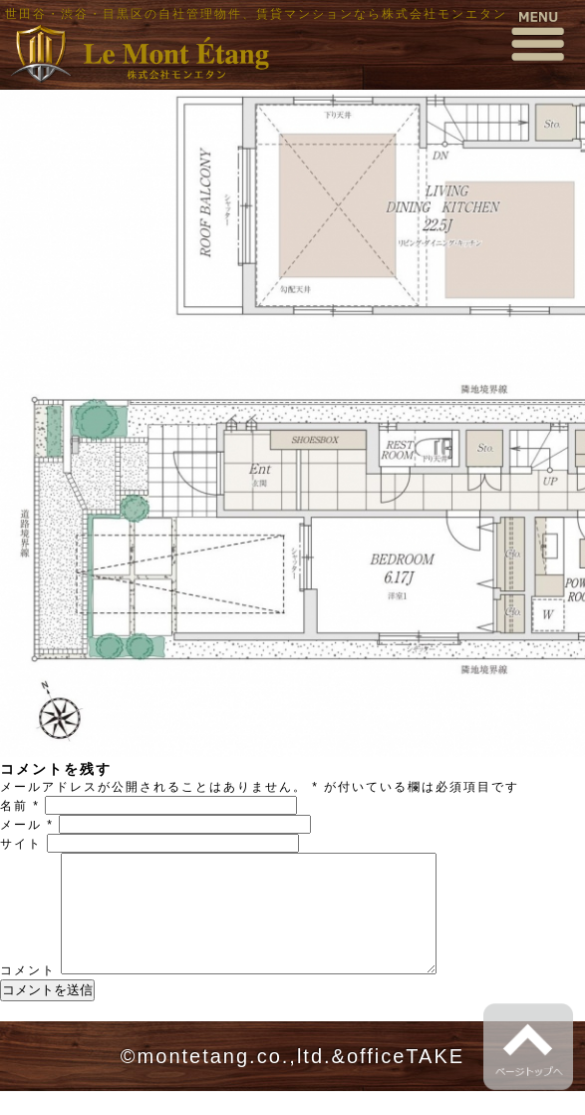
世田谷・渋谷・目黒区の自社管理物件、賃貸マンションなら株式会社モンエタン (256, 14)
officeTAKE (405, 1080)
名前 (20, 806)
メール (27, 825)
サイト (21, 844)
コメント (28, 994)
